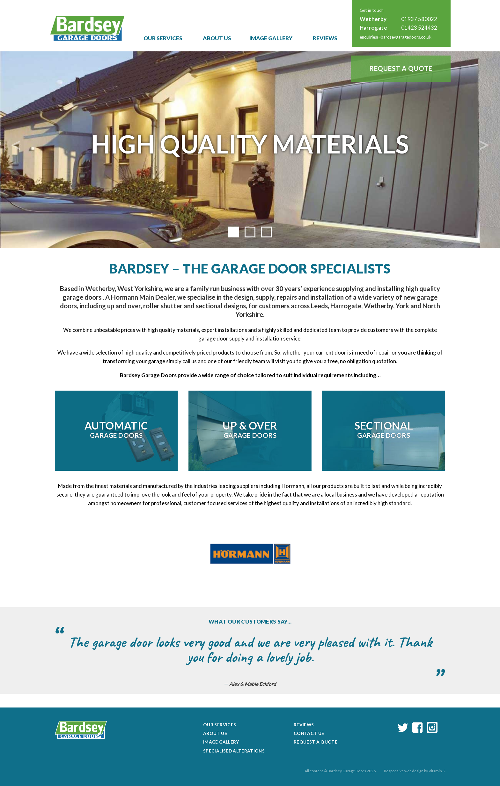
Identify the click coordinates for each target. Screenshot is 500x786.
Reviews (325, 38)
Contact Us (309, 733)
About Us (217, 38)
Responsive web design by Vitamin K (414, 770)
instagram (432, 728)
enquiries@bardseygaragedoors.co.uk (395, 37)
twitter (403, 728)
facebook (417, 728)
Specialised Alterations (234, 750)
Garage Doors (116, 429)
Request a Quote (400, 68)
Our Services (162, 38)
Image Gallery (270, 38)
